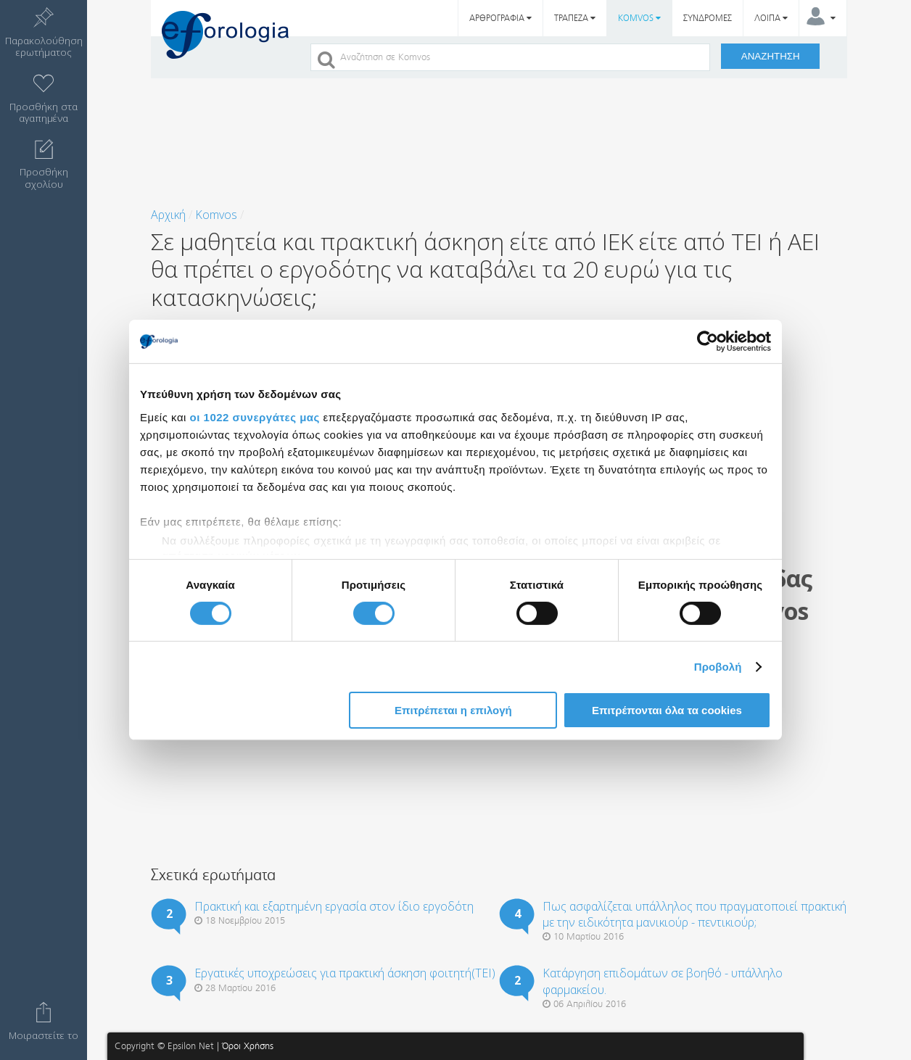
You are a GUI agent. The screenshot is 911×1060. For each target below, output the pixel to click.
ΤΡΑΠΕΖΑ (574, 18)
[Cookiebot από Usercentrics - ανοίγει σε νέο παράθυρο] (707, 341)
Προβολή (718, 667)
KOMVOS (639, 18)
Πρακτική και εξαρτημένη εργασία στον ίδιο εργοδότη (334, 906)
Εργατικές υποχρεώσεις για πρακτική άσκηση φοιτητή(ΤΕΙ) (344, 973)
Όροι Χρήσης (247, 1045)
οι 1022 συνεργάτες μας (255, 416)
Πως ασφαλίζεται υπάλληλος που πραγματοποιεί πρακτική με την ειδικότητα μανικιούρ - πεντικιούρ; (694, 914)
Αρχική (168, 215)
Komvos (216, 215)
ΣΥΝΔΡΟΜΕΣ (707, 18)
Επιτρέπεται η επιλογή (453, 710)
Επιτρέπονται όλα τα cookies (667, 710)
